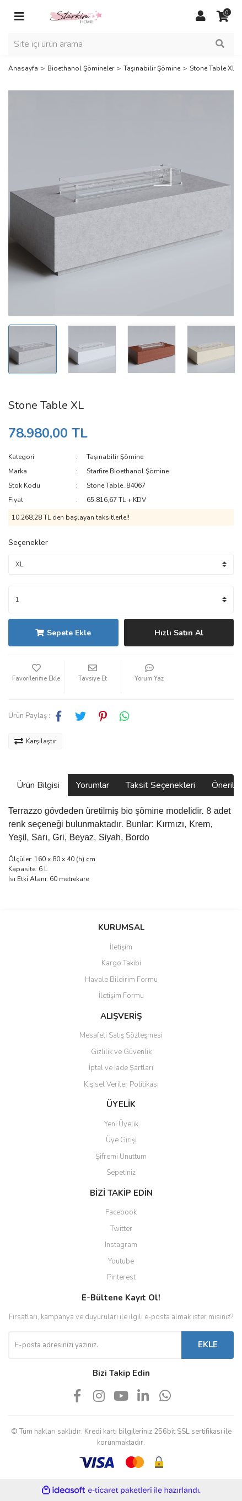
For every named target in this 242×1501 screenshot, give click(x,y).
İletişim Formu (121, 996)
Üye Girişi (121, 1140)
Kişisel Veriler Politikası (121, 1084)
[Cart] (223, 17)
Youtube (121, 1261)
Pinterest (121, 1277)
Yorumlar (92, 785)
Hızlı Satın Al (178, 633)
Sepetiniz (121, 1173)
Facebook (121, 1212)
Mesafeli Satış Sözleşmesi (121, 1035)
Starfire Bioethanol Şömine (128, 471)
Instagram (121, 1245)
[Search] (121, 44)
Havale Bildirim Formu (121, 980)
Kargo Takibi (121, 963)
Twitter (121, 1229)
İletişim (121, 947)
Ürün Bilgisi (38, 785)
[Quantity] (121, 599)
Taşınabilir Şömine (115, 456)
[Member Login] (201, 16)
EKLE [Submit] (208, 1344)
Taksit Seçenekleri (160, 785)
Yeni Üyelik (121, 1124)
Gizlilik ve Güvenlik (121, 1052)
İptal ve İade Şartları (121, 1068)
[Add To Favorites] (36, 677)
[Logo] (75, 16)
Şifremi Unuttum (121, 1157)
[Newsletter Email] (94, 1345)
